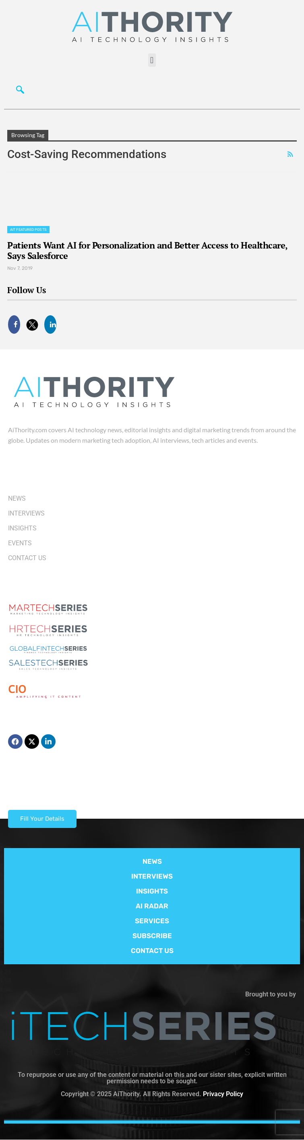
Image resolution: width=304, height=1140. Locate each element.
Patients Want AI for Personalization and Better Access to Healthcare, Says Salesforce (147, 250)
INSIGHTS (152, 891)
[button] (152, 60)
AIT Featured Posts (28, 230)
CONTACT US (152, 951)
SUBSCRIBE (152, 936)
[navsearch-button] (18, 89)
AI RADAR (152, 906)
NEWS (152, 861)
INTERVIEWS (152, 876)
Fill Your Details (42, 818)
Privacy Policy (223, 1094)
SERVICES (152, 921)
